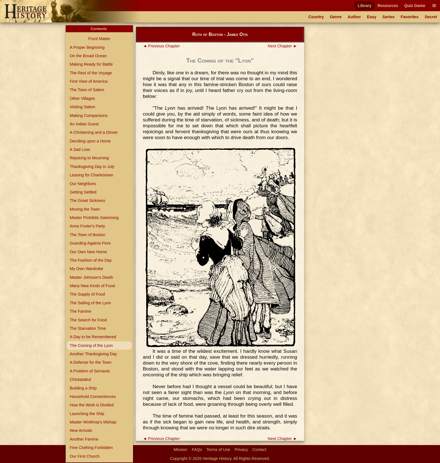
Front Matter (99, 38)
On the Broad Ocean (88, 56)
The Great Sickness (87, 200)
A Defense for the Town (90, 362)
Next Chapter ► (282, 46)
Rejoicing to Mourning (89, 158)
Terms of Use (218, 449)
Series (388, 17)
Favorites (410, 17)
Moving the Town (85, 209)
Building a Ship (83, 388)
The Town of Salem (87, 89)
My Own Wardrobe (86, 268)
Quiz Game (414, 5)
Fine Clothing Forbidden (91, 447)
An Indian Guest (84, 124)
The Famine (80, 311)
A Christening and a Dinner (94, 132)
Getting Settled (83, 192)
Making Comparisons (88, 115)
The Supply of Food (87, 294)
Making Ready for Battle (91, 64)
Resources (387, 5)
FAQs (197, 449)
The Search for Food (88, 320)
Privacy (241, 449)
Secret (431, 17)
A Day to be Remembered (93, 337)
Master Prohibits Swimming (94, 217)
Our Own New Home (88, 252)
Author (354, 17)
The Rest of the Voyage (91, 73)
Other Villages (82, 98)
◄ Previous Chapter (161, 46)
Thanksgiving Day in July (92, 166)
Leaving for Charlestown (91, 175)
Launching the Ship (87, 413)
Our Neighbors (83, 183)
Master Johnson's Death (91, 277)
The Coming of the (91, 345)
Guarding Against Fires (90, 243)
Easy (372, 17)
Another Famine (84, 439)
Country (316, 17)
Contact (260, 449)
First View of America (88, 81)
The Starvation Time (88, 328)
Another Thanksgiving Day (93, 354)
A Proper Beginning (87, 47)
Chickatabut (80, 379)
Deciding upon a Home (90, 141)
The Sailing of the (90, 303)
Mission (180, 449)
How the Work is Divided (91, 405)
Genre (336, 17)
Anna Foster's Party (87, 226)
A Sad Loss (80, 149)
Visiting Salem (82, 107)
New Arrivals (81, 430)
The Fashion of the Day (91, 260)
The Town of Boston (87, 234)
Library (365, 5)
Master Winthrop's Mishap (93, 422)
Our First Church (84, 456)
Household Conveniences (93, 396)
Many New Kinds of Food (92, 286)
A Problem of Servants (90, 371)
